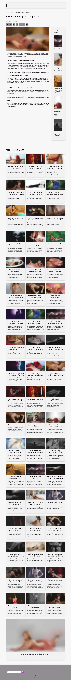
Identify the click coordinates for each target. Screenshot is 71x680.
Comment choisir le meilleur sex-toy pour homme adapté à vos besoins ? (35, 272)
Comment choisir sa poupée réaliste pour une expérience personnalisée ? (16, 298)
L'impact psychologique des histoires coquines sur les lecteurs (55, 194)
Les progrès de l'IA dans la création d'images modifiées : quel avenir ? (35, 297)
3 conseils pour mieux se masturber (35, 426)
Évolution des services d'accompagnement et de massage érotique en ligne (16, 402)
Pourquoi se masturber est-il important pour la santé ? (55, 582)
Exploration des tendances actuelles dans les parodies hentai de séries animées (35, 376)
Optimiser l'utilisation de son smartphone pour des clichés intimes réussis (16, 246)
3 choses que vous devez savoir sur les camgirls (15, 451)
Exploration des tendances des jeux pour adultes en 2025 (35, 323)
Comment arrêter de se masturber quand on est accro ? (55, 556)
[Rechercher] (14, 672)
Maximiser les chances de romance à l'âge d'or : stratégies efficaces (55, 271)
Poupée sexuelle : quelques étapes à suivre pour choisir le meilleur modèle (15, 557)
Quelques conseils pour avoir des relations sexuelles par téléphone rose (35, 505)
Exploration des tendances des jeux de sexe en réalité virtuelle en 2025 (55, 324)
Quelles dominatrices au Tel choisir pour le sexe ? (15, 503)
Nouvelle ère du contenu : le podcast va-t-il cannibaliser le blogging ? (16, 168)
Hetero (35, 671)
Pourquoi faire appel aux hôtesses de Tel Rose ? (15, 529)
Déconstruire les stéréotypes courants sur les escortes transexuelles (55, 375)
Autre (12, 12)
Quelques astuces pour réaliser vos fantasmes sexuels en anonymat (55, 530)
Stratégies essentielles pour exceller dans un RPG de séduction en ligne (55, 246)
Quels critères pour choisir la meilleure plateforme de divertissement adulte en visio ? (35, 221)
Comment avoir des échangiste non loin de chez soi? (58, 91)
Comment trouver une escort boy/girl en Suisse (57, 135)
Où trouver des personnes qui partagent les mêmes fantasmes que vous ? (55, 478)
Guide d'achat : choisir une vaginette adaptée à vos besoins (55, 349)
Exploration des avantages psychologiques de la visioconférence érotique (16, 349)
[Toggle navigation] (8, 5)
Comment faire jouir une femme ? (15, 606)
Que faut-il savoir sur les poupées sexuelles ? (55, 606)
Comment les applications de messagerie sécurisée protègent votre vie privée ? (55, 221)
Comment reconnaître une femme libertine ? (58, 69)
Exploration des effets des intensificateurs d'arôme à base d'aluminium (16, 375)
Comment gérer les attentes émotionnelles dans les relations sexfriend (16, 324)
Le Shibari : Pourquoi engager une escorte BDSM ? (55, 452)
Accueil (7, 12)
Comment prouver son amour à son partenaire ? (35, 654)
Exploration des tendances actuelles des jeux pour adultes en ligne (35, 246)
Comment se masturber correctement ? (35, 606)
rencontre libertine (28, 68)
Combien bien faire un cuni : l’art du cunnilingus (15, 581)
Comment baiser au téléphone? (58, 49)
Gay (35, 673)
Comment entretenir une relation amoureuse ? (35, 581)
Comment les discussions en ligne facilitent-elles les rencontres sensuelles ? (16, 194)
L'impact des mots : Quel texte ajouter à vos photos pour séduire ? (55, 168)
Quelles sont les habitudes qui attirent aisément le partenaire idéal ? (55, 402)
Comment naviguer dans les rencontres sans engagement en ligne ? (35, 194)
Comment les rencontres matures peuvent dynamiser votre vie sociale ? (35, 169)
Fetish (35, 675)
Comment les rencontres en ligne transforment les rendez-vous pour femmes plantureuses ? (15, 221)
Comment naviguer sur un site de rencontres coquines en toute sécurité (35, 401)
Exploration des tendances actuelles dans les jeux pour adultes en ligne (35, 350)
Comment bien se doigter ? (55, 503)
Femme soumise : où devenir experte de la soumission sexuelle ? (58, 113)
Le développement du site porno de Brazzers (35, 555)
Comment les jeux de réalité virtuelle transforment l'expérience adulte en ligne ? (16, 272)
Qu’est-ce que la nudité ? (15, 425)
